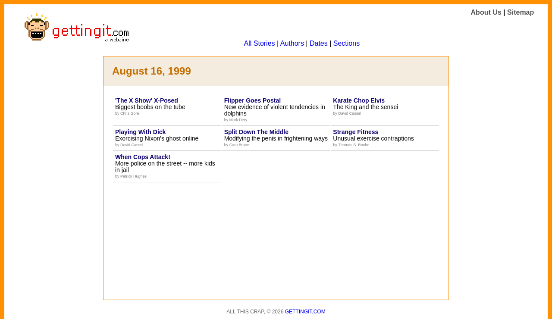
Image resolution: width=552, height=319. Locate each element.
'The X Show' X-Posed (146, 100)
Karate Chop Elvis (359, 100)
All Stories (259, 43)
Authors (292, 43)
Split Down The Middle (256, 131)
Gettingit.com (305, 312)
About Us (486, 12)
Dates (319, 43)
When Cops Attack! (142, 156)
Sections (346, 43)
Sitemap (520, 12)
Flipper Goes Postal (252, 100)
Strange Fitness (355, 131)
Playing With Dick (140, 131)
